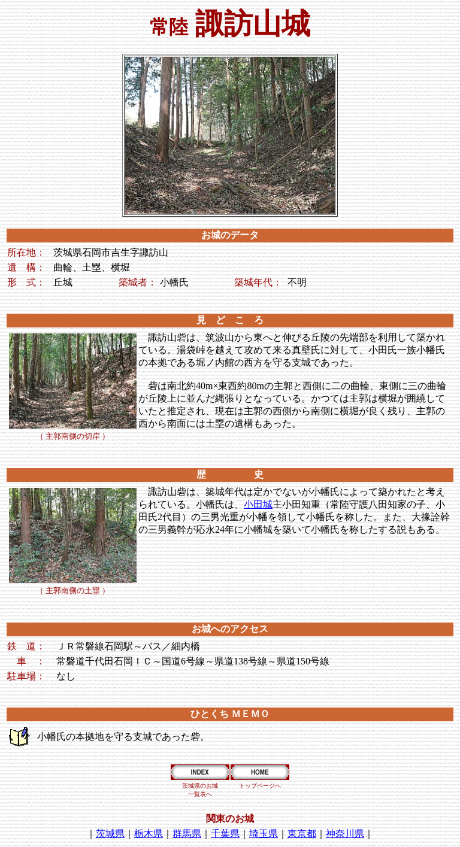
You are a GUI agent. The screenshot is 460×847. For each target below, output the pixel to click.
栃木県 (148, 833)
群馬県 (186, 833)
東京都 (302, 833)
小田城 (258, 504)
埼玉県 (263, 833)
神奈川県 (345, 833)
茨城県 (110, 833)
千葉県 (225, 833)
